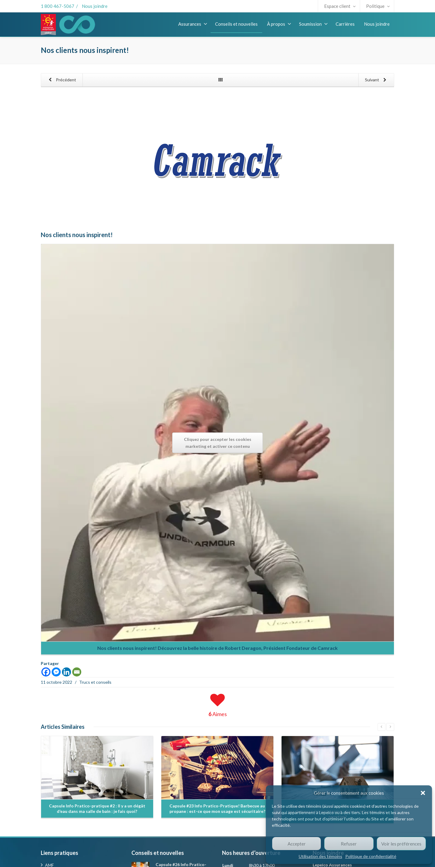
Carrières (345, 24)
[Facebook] (45, 671)
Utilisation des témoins (320, 856)
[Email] (76, 671)
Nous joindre (95, 6)
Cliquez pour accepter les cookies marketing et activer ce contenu (217, 443)
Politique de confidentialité (370, 856)
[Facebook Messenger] (56, 671)
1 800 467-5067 (57, 6)
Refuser (349, 843)
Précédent (61, 80)
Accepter (297, 843)
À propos (279, 24)
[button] (423, 793)
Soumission (313, 24)
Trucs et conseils (95, 682)
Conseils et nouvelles (236, 24)
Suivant (377, 80)
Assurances (192, 24)
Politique (378, 6)
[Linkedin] (66, 671)
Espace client (340, 6)
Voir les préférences (401, 843)
